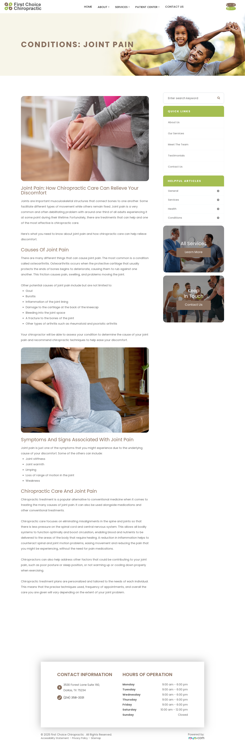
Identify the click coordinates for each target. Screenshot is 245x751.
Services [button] (103, 10)
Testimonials (177, 161)
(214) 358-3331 (73, 703)
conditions (175, 224)
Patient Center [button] (128, 10)
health (172, 215)
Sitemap (103, 743)
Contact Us (155, 9)
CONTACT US (218, 14)
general (173, 196)
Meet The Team (179, 150)
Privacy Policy (85, 743)
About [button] (84, 10)
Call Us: (218, 5)
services (174, 206)
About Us (174, 128)
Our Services (176, 139)
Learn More (193, 258)
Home (69, 9)
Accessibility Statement (57, 743)
